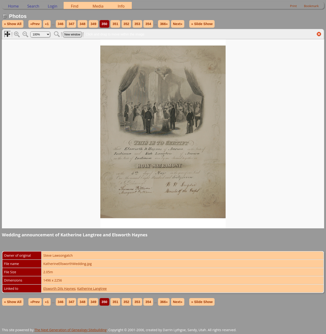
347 (71, 24)
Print (293, 6)
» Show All (13, 24)
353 (137, 24)
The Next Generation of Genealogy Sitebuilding (71, 330)
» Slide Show (201, 24)
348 (82, 24)
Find (74, 6)
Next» (177, 24)
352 (126, 24)
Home (13, 6)
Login (52, 6)
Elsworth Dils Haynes (59, 288)
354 (148, 24)
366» (164, 24)
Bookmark (311, 6)
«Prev (35, 24)
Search (33, 6)
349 (93, 24)
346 (60, 24)
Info (121, 6)
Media (98, 6)
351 (115, 24)
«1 (47, 24)
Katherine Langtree (92, 288)
